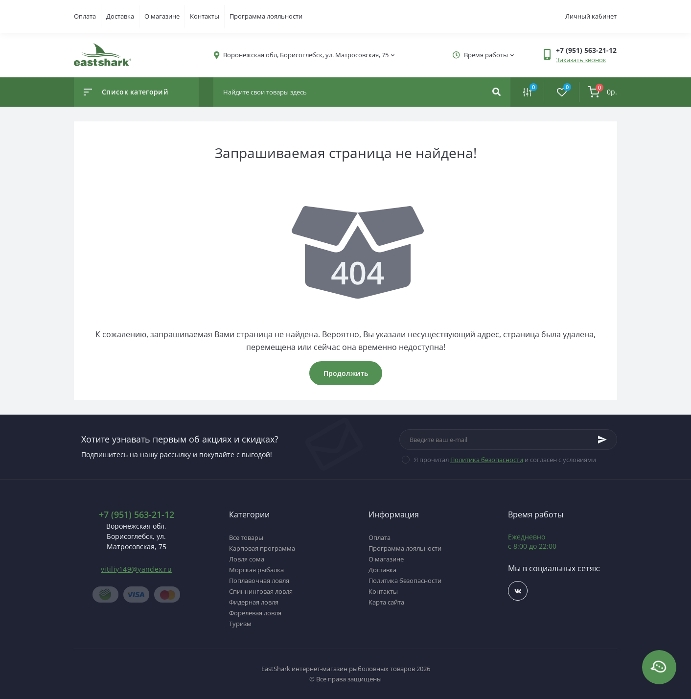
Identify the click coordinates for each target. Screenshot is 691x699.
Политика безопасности (486, 459)
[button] (305, 55)
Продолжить (345, 373)
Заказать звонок (581, 59)
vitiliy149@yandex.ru (136, 569)
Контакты (204, 16)
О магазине (162, 16)
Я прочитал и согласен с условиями (505, 460)
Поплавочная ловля (259, 580)
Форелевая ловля (255, 612)
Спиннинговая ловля (261, 591)
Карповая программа (262, 548)
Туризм (240, 623)
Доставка (120, 16)
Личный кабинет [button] (591, 16)
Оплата (85, 16)
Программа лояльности (266, 16)
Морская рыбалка (256, 569)
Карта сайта (386, 602)
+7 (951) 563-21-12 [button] (136, 514)
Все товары (246, 537)
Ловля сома (246, 559)
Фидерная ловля (253, 602)
